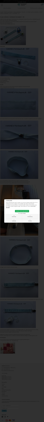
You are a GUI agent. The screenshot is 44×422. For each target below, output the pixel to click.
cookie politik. (33, 206)
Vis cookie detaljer (22, 213)
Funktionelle (14, 220)
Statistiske (30, 220)
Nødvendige (14, 216)
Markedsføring (30, 216)
